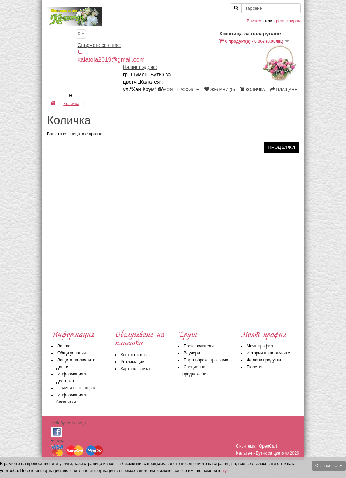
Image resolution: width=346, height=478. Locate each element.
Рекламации (132, 361)
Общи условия (71, 353)
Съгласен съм (328, 465)
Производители (199, 346)
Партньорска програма (206, 360)
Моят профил (260, 346)
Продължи (281, 147)
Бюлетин (255, 367)
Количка (71, 103)
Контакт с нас (133, 354)
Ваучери (192, 353)
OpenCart (268, 446)
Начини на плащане (76, 388)
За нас (63, 346)
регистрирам (288, 21)
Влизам (254, 21)
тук (225, 470)
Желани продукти (264, 360)
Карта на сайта (135, 368)
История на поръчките (268, 353)
